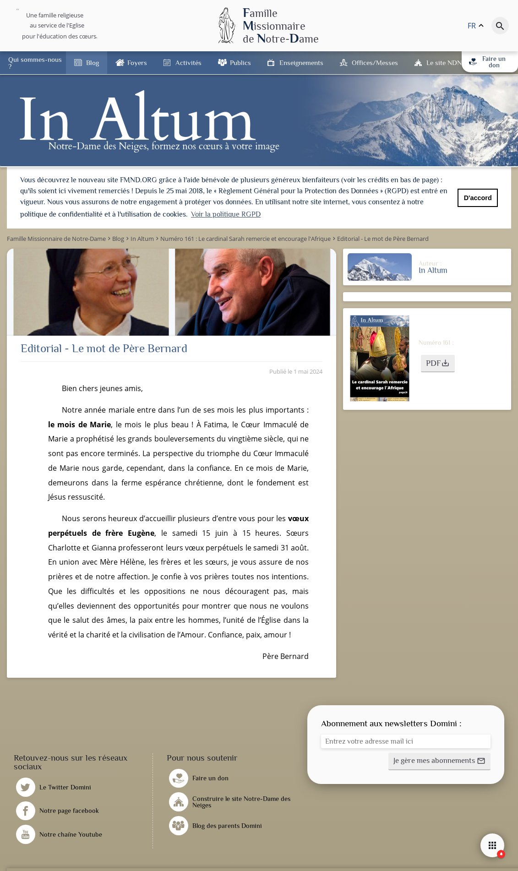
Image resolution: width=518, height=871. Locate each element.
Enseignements (301, 62)
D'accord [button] (478, 197)
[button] (438, 362)
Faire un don (487, 62)
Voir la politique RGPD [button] (226, 214)
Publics (240, 62)
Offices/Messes (375, 62)
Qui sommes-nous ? (35, 62)
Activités (188, 62)
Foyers (137, 62)
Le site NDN (444, 62)
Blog (92, 62)
